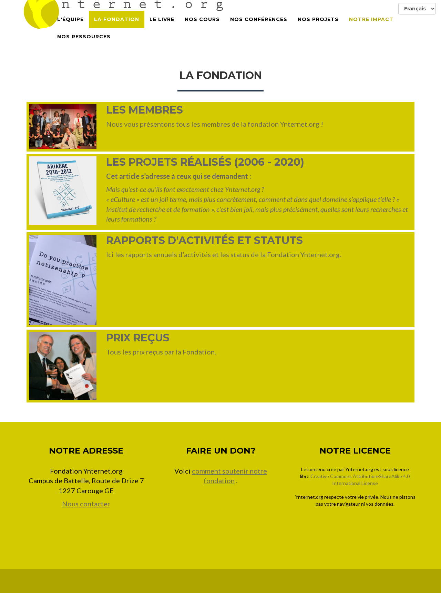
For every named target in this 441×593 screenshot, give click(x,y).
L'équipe (70, 28)
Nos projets (318, 28)
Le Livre (162, 28)
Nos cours (202, 28)
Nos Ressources (84, 45)
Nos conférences (258, 28)
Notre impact (371, 28)
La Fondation (116, 28)
